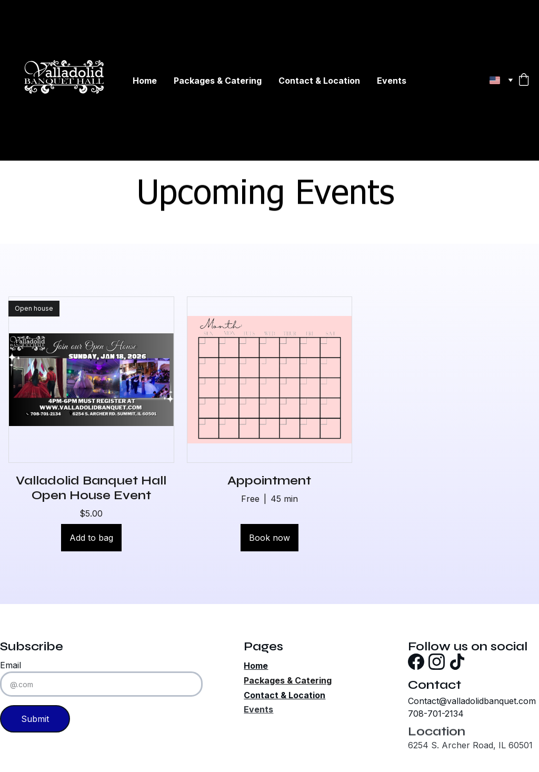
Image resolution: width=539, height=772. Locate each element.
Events (391, 80)
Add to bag (91, 537)
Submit (35, 719)
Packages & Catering (218, 80)
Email (10, 665)
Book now (269, 537)
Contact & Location (319, 80)
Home (145, 80)
